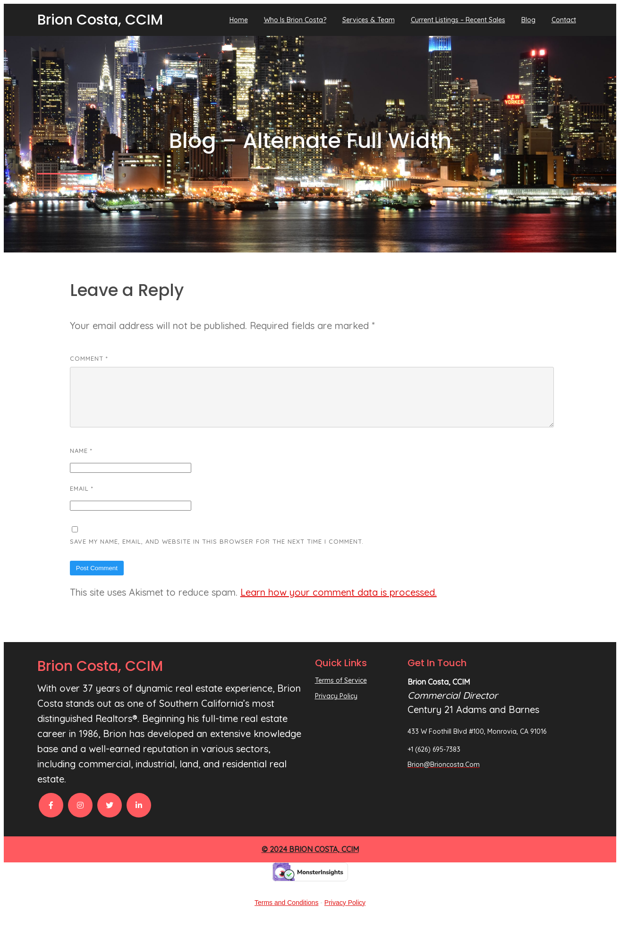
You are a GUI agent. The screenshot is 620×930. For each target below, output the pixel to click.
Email (81, 500)
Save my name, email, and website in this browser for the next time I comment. (217, 552)
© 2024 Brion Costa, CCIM (310, 860)
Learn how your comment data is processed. (338, 603)
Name (81, 462)
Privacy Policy (344, 914)
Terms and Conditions (286, 914)
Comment (89, 358)
